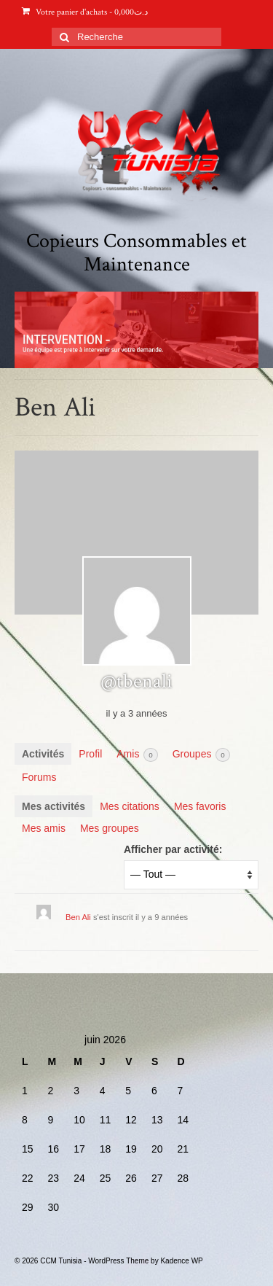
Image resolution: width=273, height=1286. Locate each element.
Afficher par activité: (173, 849)
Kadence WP (181, 1261)
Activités (43, 754)
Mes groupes (109, 828)
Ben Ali (78, 917)
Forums (39, 777)
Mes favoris (200, 806)
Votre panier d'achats (85, 12)
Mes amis (44, 828)
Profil (90, 754)
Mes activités (53, 806)
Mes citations (129, 806)
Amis (136, 755)
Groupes (201, 755)
